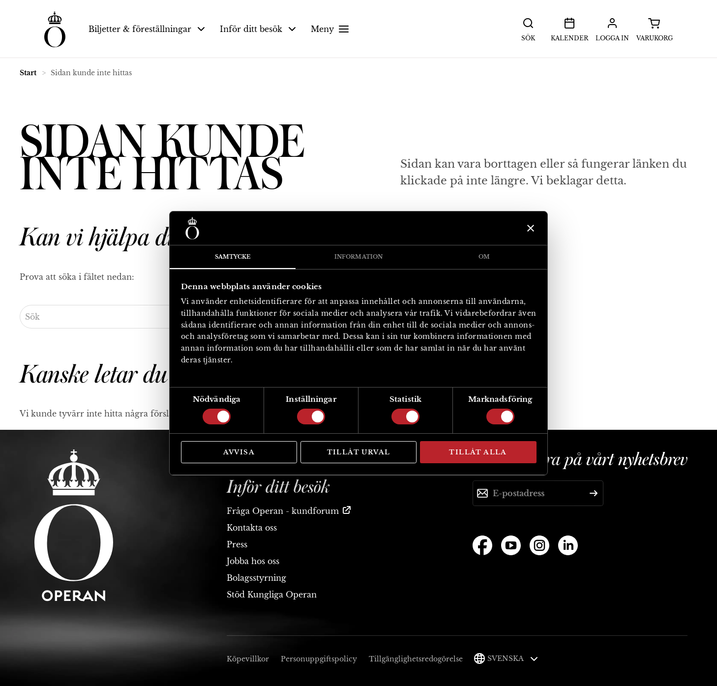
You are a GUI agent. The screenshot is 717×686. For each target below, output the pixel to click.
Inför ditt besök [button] (258, 29)
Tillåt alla (478, 452)
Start (28, 72)
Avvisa (239, 452)
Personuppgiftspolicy (319, 659)
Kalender (569, 28)
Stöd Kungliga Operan (272, 594)
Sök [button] (528, 28)
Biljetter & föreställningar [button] (147, 29)
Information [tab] (358, 256)
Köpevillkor (248, 659)
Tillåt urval (358, 452)
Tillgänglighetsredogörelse (416, 659)
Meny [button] (331, 29)
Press (237, 544)
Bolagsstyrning (256, 578)
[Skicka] (593, 493)
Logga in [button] (612, 28)
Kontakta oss (252, 528)
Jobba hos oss (253, 561)
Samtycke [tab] (233, 256)
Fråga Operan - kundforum (283, 511)
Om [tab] (484, 256)
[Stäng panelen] (529, 228)
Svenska (512, 658)
